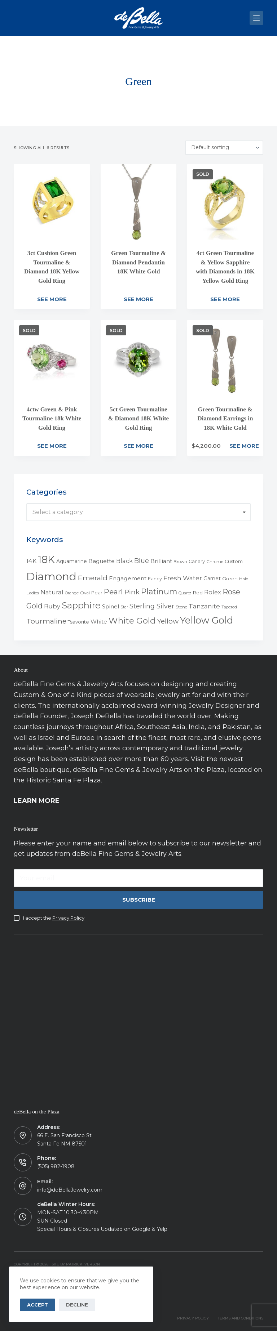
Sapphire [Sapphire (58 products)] (81, 605)
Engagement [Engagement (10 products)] (127, 578)
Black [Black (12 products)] (124, 560)
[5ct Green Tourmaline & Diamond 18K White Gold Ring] (138, 358)
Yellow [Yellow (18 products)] (168, 621)
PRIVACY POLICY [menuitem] (193, 1318)
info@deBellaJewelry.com (69, 1190)
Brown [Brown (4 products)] (180, 561)
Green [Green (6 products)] (230, 578)
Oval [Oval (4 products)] (85, 592)
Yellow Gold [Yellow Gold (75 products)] (206, 620)
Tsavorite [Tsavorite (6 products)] (78, 622)
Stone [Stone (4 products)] (181, 606)
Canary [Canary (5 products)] (197, 561)
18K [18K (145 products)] (46, 559)
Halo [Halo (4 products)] (243, 578)
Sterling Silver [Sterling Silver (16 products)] (151, 606)
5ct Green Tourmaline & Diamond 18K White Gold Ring (138, 418)
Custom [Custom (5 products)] (234, 561)
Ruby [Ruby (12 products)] (52, 606)
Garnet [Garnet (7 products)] (212, 578)
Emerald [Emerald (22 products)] (92, 577)
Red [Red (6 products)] (198, 592)
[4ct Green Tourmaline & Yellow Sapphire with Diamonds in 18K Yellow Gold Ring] (225, 202)
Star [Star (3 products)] (124, 607)
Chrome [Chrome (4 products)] (214, 561)
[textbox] (138, 512)
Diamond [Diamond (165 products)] (51, 576)
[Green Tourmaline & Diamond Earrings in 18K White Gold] (225, 358)
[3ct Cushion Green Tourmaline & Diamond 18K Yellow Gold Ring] (51, 202)
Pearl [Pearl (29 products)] (113, 591)
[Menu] (256, 18)
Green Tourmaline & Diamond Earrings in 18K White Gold (225, 418)
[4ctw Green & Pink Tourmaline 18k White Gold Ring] (51, 358)
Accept (37, 1305)
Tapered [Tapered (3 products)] (229, 607)
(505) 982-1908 (56, 1166)
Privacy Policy (68, 918)
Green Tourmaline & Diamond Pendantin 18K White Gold (138, 262)
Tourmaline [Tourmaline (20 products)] (46, 621)
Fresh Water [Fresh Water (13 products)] (182, 578)
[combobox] (138, 512)
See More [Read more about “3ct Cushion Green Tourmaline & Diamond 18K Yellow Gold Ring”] (52, 299)
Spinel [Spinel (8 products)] (110, 606)
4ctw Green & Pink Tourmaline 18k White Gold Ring (51, 418)
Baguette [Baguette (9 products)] (101, 561)
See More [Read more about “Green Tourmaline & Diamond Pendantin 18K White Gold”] (138, 299)
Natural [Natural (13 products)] (51, 592)
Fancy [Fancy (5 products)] (155, 578)
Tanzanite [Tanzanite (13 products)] (204, 606)
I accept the (53, 918)
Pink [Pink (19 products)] (132, 592)
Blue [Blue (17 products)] (141, 561)
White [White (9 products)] (99, 621)
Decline (77, 1305)
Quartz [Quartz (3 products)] (185, 593)
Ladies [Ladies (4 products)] (32, 592)
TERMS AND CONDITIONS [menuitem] (240, 1318)
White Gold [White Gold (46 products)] (132, 621)
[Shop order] (224, 147)
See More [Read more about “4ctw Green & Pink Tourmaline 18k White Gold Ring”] (52, 445)
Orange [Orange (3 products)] (72, 593)
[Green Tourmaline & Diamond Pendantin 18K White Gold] (138, 202)
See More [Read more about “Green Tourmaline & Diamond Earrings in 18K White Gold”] (244, 445)
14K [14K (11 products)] (31, 560)
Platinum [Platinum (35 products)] (159, 591)
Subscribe (138, 899)
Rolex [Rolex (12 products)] (212, 592)
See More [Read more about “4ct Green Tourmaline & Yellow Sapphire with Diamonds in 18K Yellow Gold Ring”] (225, 299)
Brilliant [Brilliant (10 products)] (161, 561)
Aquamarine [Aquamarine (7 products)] (71, 561)
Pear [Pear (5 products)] (96, 592)
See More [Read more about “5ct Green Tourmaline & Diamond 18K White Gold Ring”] (138, 445)
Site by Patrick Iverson (76, 1264)
